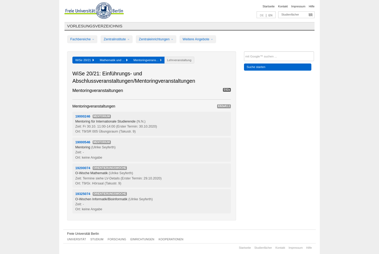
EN (270, 15)
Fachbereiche (82, 39)
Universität (76, 239)
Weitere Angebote (198, 39)
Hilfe (312, 6)
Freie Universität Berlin (83, 234)
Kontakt (283, 6)
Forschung (117, 239)
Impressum (298, 6)
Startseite (269, 6)
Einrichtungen (142, 239)
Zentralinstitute (116, 39)
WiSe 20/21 (84, 60)
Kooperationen (171, 239)
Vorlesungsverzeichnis (94, 26)
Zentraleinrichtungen (156, 39)
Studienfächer (290, 14)
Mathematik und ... (114, 60)
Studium (96, 239)
